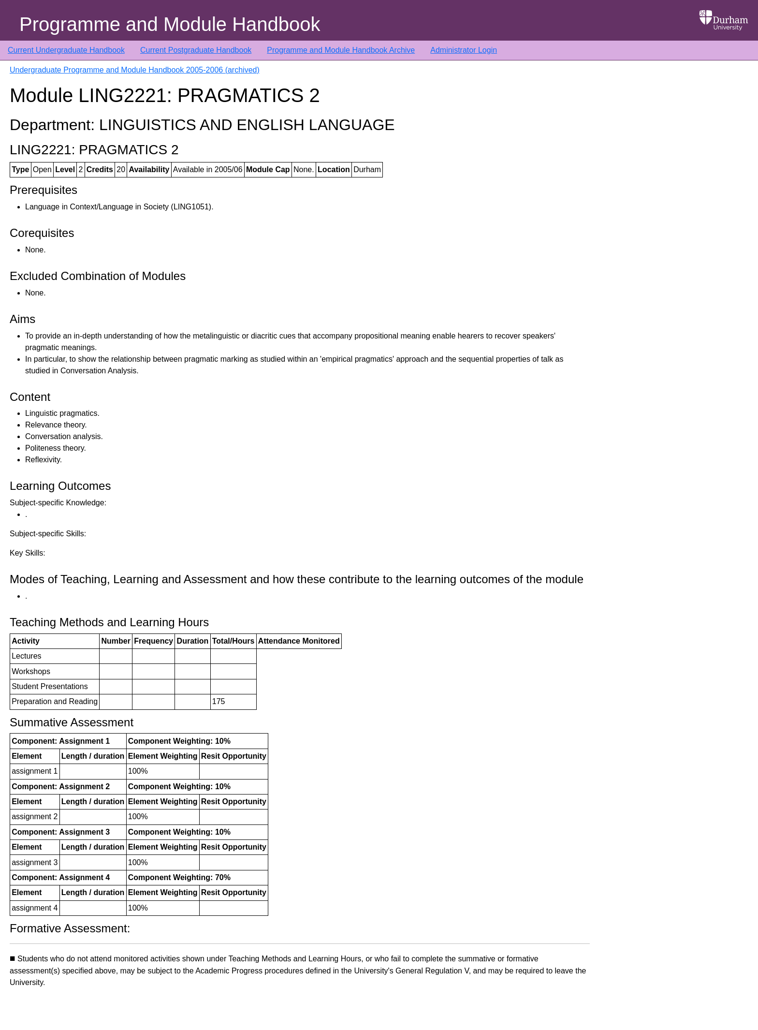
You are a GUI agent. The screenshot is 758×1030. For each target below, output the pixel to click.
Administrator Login (463, 50)
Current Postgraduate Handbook (195, 50)
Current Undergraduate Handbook (66, 50)
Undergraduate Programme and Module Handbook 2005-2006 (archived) (135, 70)
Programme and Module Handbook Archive (341, 50)
